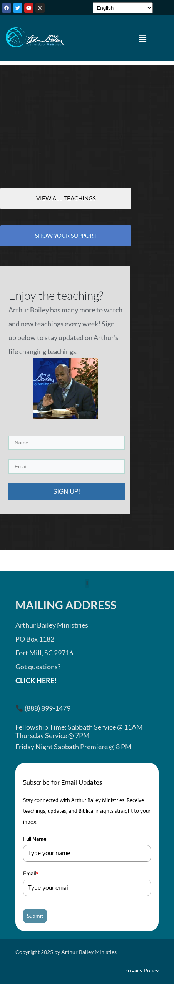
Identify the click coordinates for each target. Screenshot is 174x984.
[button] (142, 38)
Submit (35, 915)
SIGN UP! (66, 491)
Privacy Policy (141, 970)
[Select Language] (123, 7)
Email (30, 873)
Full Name (34, 838)
